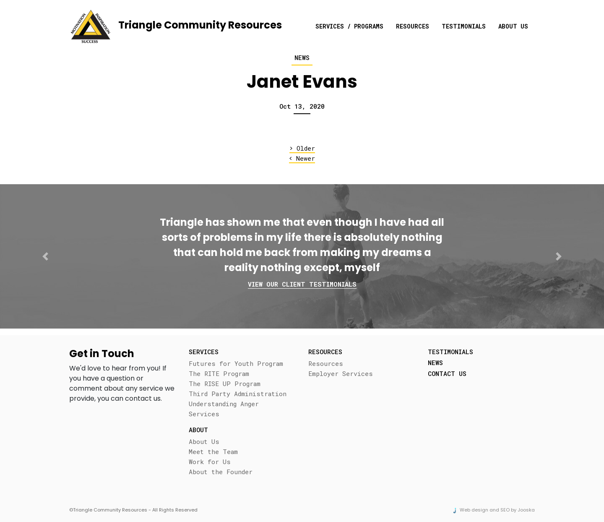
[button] (45, 256)
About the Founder (221, 471)
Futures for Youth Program (236, 363)
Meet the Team (213, 451)
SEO (505, 509)
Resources (412, 26)
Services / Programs (349, 26)
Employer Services (340, 373)
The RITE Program (219, 373)
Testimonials (464, 26)
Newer (302, 158)
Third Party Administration (237, 393)
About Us (513, 26)
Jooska (526, 509)
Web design (474, 509)
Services (204, 414)
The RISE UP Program (224, 383)
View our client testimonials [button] (302, 284)
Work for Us (210, 461)
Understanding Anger (224, 403)
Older (302, 148)
